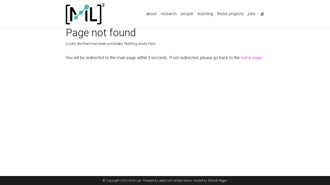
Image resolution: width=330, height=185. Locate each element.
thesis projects (230, 13)
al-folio (178, 180)
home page (251, 57)
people (187, 13)
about (151, 13)
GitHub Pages (217, 180)
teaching (205, 13)
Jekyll (162, 180)
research (169, 13)
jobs (251, 13)
